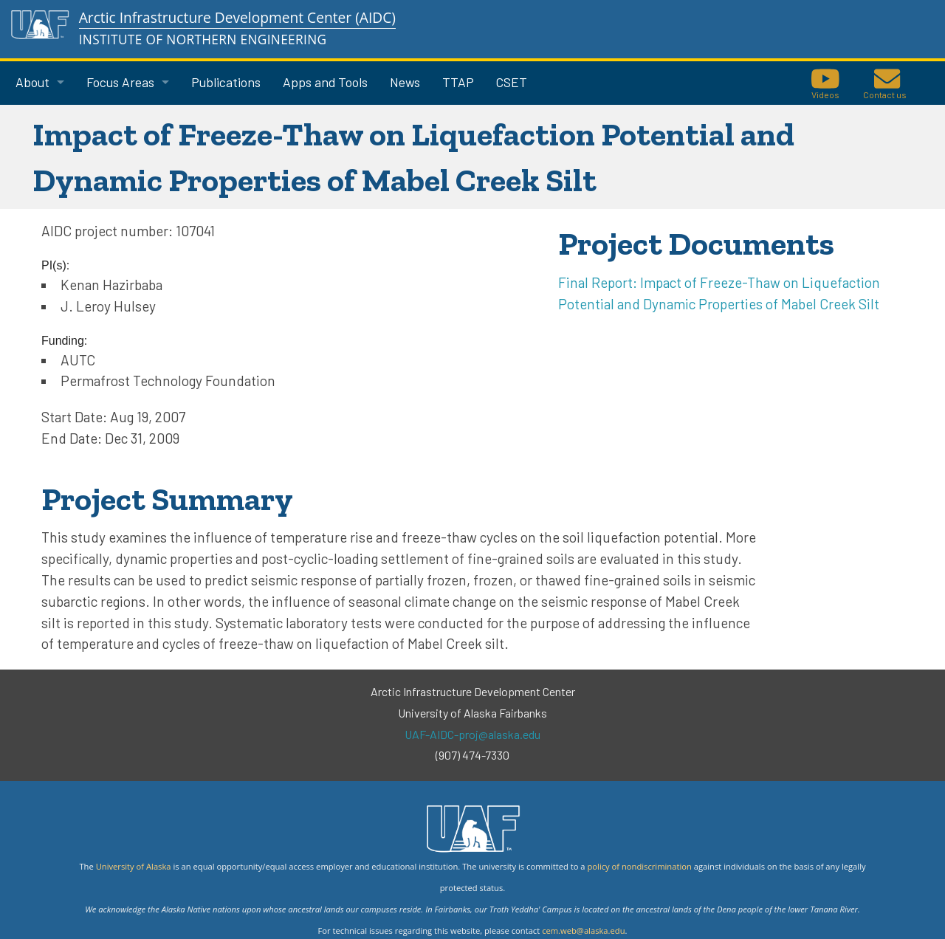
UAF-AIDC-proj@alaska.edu (472, 734)
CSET (511, 82)
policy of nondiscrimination (639, 866)
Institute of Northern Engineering (203, 39)
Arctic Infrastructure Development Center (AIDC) (237, 17)
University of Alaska (133, 866)
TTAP (458, 82)
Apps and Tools (325, 82)
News (405, 82)
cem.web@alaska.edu (583, 930)
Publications (226, 82)
